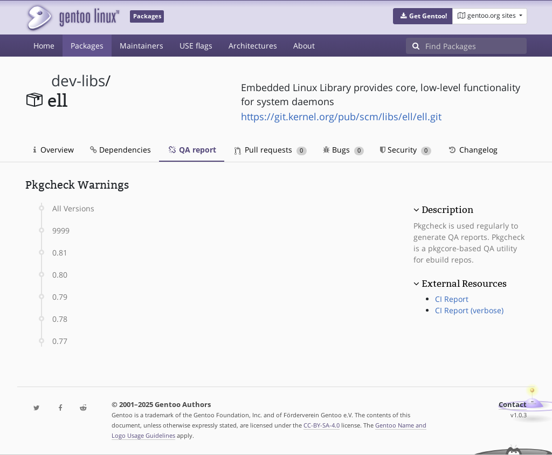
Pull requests (270, 149)
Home (43, 45)
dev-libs (78, 81)
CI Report (451, 299)
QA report (191, 149)
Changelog (472, 149)
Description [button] (447, 209)
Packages (87, 45)
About (304, 45)
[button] (423, 16)
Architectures (253, 45)
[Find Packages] (476, 46)
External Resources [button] (464, 283)
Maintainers (141, 45)
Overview (53, 149)
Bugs (343, 149)
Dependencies (120, 149)
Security (405, 149)
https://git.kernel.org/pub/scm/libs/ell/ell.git (341, 116)
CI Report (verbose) (469, 310)
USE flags (196, 45)
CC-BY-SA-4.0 (321, 425)
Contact (513, 404)
